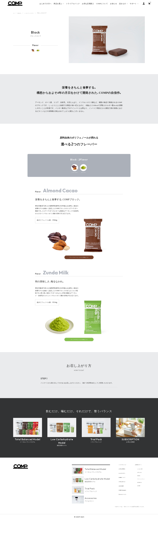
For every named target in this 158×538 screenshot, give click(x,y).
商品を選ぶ (22, 13)
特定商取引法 (134, 504)
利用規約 (133, 495)
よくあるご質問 (135, 487)
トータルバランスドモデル (37, 13)
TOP (14, 13)
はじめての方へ (110, 492)
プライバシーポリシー (137, 500)
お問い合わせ (134, 491)
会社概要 (133, 508)
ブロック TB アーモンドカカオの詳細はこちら (79, 268)
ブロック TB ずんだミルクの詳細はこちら (79, 354)
